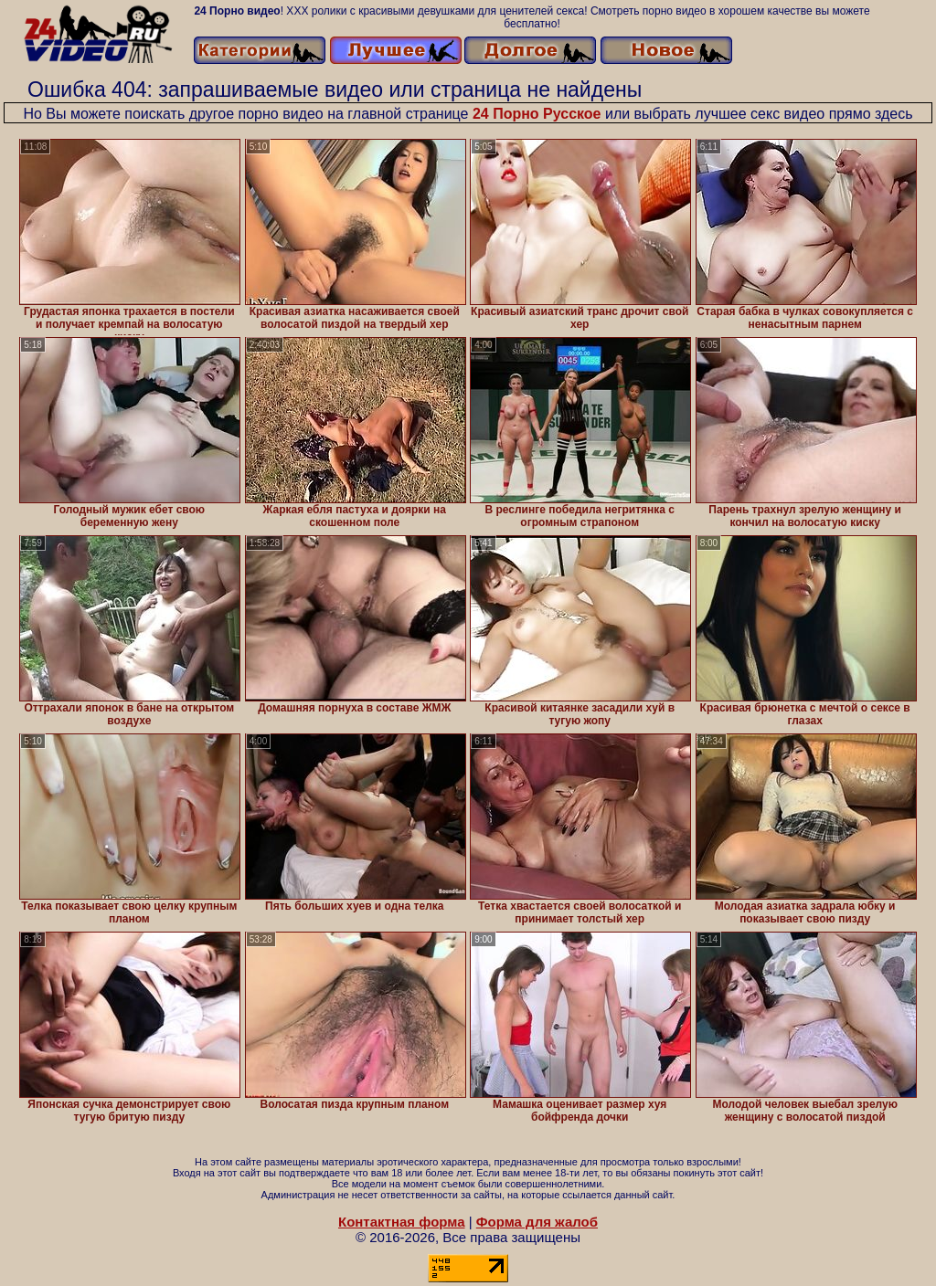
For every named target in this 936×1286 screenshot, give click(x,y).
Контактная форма (401, 1221)
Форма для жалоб (537, 1221)
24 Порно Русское (537, 113)
